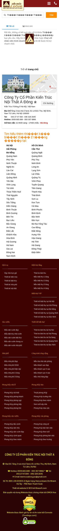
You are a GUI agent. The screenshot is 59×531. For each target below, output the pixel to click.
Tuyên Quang (38, 185)
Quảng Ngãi (37, 152)
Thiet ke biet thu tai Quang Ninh (46, 341)
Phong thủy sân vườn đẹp (14, 432)
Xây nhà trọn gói (10, 273)
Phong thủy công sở (41, 424)
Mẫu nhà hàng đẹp (41, 377)
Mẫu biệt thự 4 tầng (41, 288)
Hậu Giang (36, 238)
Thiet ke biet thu (40, 273)
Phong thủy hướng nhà (42, 397)
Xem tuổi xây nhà (40, 404)
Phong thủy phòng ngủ (12, 400)
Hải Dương (11, 242)
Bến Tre (9, 217)
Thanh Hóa (37, 192)
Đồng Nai (10, 252)
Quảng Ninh (11, 177)
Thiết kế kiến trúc (10, 277)
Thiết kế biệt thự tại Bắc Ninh (45, 317)
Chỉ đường (48, 103)
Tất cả (10, 26)
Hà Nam (10, 245)
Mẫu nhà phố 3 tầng (12, 377)
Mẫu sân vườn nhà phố (13, 345)
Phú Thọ (35, 160)
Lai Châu (36, 174)
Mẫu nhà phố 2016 (11, 365)
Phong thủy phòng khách (13, 397)
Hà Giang (36, 245)
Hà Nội (9, 145)
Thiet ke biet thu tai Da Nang (44, 337)
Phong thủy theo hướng (43, 439)
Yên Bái (9, 181)
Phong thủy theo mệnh (42, 400)
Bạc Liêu (10, 220)
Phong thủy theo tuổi (42, 432)
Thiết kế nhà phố (10, 285)
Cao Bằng (36, 227)
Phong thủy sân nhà (11, 428)
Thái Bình (36, 195)
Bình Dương (11, 213)
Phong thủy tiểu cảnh (12, 424)
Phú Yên (10, 160)
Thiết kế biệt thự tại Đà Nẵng (45, 309)
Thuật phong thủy (40, 393)
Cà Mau (35, 206)
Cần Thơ (36, 149)
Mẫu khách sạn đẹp (41, 365)
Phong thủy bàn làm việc (43, 428)
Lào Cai (9, 170)
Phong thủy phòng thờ (12, 408)
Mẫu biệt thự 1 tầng (41, 277)
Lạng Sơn (36, 170)
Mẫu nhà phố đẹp (11, 361)
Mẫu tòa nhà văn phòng (43, 361)
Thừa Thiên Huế (13, 192)
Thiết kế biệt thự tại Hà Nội (44, 301)
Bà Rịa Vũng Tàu (39, 224)
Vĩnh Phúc (36, 181)
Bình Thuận (11, 209)
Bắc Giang (11, 224)
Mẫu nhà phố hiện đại (12, 369)
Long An (35, 167)
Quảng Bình (37, 156)
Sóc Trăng (10, 202)
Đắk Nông (36, 231)
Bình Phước (37, 209)
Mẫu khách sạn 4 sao (42, 373)
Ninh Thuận (11, 163)
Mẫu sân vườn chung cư (13, 341)
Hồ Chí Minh (37, 145)
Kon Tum (36, 202)
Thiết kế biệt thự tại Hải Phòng (45, 305)
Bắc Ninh (36, 217)
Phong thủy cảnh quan (12, 436)
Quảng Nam (11, 156)
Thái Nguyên (12, 195)
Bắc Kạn (35, 220)
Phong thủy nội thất (11, 393)
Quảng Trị (36, 177)
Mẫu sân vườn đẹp (11, 330)
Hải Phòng (11, 149)
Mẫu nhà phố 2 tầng (12, 373)
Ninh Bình (36, 163)
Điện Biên (36, 252)
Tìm (51, 15)
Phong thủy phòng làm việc (44, 436)
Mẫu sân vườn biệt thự (13, 338)
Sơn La (35, 199)
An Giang (10, 227)
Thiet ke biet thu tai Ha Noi (44, 330)
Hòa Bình (10, 238)
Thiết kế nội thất (10, 288)
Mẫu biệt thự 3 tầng (41, 284)
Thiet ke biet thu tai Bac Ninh (45, 345)
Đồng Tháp (37, 249)
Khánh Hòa (11, 234)
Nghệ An (10, 167)
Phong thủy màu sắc (41, 408)
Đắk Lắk (10, 231)
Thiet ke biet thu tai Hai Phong (45, 334)
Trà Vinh (10, 188)
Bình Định (36, 213)
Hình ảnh (28, 26)
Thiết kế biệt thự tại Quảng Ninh (46, 313)
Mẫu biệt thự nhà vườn (13, 334)
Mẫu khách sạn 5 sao (42, 369)
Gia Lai (9, 249)
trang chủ (33, 69)
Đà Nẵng (10, 152)
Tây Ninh (10, 199)
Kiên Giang (11, 206)
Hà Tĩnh (35, 242)
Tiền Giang (36, 188)
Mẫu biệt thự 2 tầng (41, 281)
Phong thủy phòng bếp (12, 404)
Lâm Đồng (11, 174)
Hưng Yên (36, 234)
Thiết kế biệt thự (10, 281)
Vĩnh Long (10, 185)
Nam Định (10, 256)
